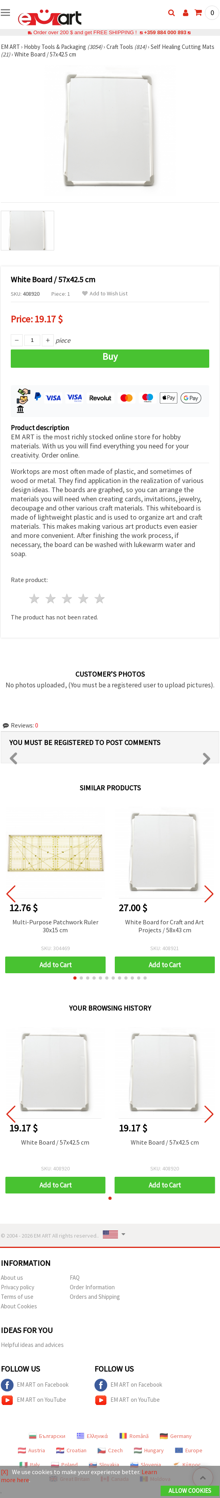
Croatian (71, 1450)
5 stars (100, 598)
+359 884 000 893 (165, 32)
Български (47, 1436)
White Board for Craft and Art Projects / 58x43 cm (164, 926)
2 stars (51, 598)
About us (12, 1277)
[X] (4, 1472)
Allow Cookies (190, 1490)
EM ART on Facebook (35, 1385)
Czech (110, 1450)
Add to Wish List (105, 294)
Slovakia (104, 1464)
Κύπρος (186, 1465)
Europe (188, 1450)
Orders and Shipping (95, 1296)
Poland (64, 1464)
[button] (75, 978)
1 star (35, 598)
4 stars (83, 598)
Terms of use (17, 1296)
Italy (30, 1464)
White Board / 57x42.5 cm (55, 1142)
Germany (176, 1436)
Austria (31, 1450)
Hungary (149, 1450)
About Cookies (19, 1306)
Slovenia (145, 1464)
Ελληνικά (92, 1436)
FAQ (75, 1277)
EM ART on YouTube (33, 1400)
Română (134, 1436)
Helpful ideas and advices (32, 1345)
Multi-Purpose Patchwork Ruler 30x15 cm (55, 926)
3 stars (67, 598)
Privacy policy (17, 1287)
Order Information (92, 1287)
